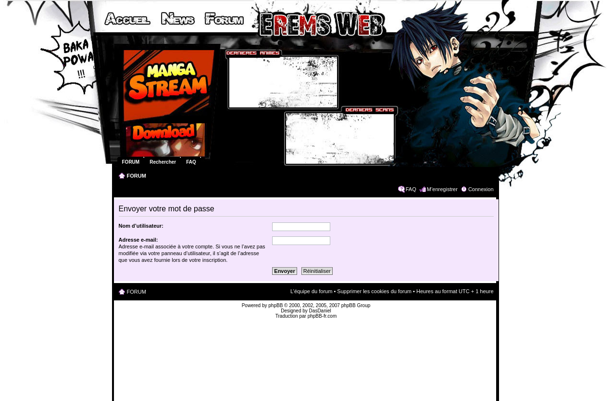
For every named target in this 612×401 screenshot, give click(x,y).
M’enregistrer (442, 189)
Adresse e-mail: (138, 240)
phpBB (275, 305)
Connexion (481, 189)
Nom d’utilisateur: (141, 226)
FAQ (411, 189)
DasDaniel (320, 310)
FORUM (136, 176)
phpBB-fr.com (322, 316)
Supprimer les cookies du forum (374, 291)
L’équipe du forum (311, 291)
